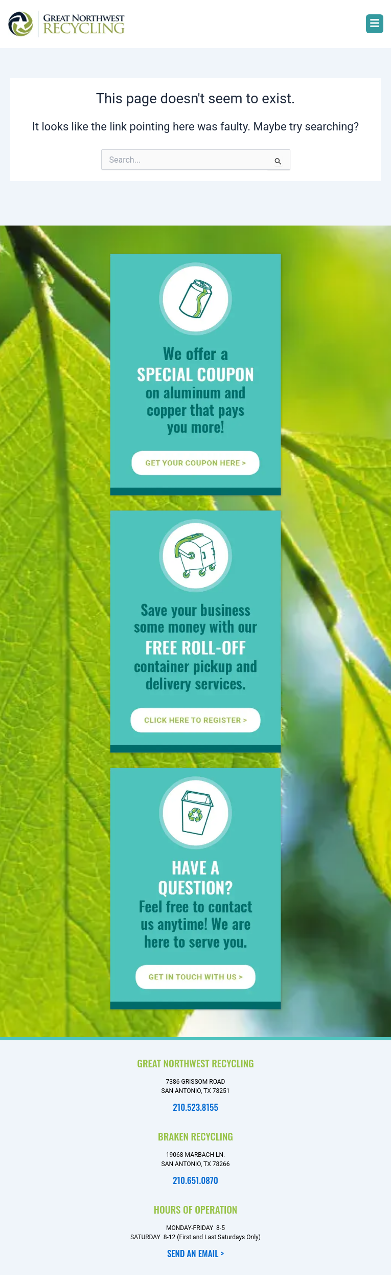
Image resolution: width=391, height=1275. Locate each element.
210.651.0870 (195, 1180)
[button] (374, 23)
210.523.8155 (195, 1107)
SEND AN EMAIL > (195, 1253)
